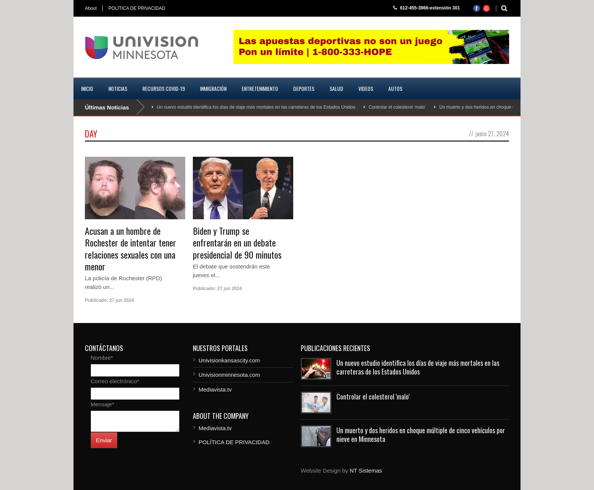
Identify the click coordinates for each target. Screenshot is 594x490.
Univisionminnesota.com (229, 374)
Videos (365, 88)
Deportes (303, 88)
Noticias (117, 88)
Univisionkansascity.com (229, 360)
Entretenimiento (260, 88)
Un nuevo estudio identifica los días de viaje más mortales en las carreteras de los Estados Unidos (256, 107)
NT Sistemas (366, 470)
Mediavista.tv (215, 389)
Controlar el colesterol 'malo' (373, 396)
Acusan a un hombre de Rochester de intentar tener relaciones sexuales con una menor (130, 248)
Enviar (104, 440)
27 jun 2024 (121, 300)
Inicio (87, 88)
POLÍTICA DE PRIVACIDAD (136, 8)
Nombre (102, 357)
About (91, 8)
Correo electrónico (115, 381)
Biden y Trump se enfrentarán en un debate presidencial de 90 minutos (237, 242)
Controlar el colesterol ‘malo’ (397, 107)
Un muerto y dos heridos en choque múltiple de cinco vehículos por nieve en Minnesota (420, 434)
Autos (395, 88)
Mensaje (102, 404)
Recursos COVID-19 (163, 88)
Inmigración (213, 88)
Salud (336, 88)
